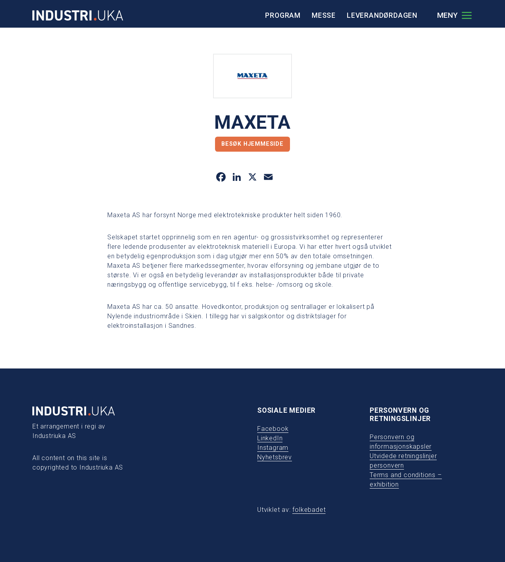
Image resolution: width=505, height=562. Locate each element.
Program (283, 15)
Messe (324, 15)
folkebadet (308, 509)
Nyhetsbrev (274, 457)
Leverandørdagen (382, 15)
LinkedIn (269, 438)
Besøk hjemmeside (252, 144)
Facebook (272, 428)
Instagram (272, 447)
